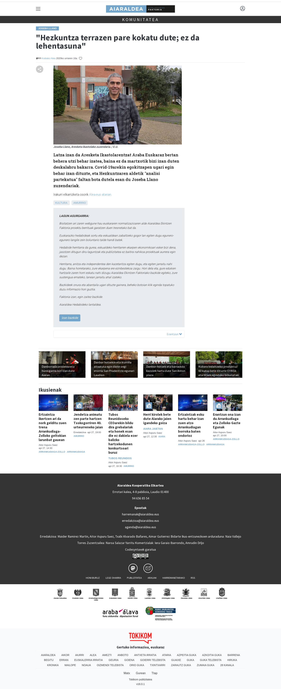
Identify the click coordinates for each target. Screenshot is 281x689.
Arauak (152, 577)
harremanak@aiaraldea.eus (140, 514)
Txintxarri (157, 665)
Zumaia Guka (205, 665)
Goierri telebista (152, 660)
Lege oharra (113, 577)
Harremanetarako (174, 577)
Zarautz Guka (181, 665)
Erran (63, 660)
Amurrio (79, 202)
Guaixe (176, 660)
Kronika (53, 665)
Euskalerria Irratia (88, 660)
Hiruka (232, 660)
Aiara (161, 436)
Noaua (86, 665)
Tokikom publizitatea (140, 679)
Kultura (61, 202)
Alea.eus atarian (100, 194)
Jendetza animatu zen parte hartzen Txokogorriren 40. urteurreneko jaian (88, 420)
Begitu (49, 660)
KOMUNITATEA (140, 19)
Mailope (70, 665)
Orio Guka (136, 665)
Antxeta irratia (145, 655)
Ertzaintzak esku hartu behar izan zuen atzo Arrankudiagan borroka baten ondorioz (191, 425)
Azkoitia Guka (212, 655)
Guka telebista (210, 660)
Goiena (129, 660)
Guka (190, 660)
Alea (93, 655)
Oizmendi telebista (110, 665)
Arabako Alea (48, 58)
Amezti (107, 655)
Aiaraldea (48, 655)
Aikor (65, 655)
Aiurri (79, 655)
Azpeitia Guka (186, 655)
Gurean (141, 673)
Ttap (154, 673)
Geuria (113, 660)
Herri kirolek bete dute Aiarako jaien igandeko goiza (157, 418)
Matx (127, 673)
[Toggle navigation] (38, 9)
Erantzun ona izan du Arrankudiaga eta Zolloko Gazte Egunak (227, 420)
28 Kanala (227, 665)
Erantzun (174, 334)
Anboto (123, 655)
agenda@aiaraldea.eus (140, 527)
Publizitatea (134, 577)
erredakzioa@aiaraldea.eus (140, 521)
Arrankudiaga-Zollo (52, 452)
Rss (193, 577)
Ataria (166, 655)
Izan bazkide (70, 318)
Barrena (233, 655)
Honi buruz (93, 577)
